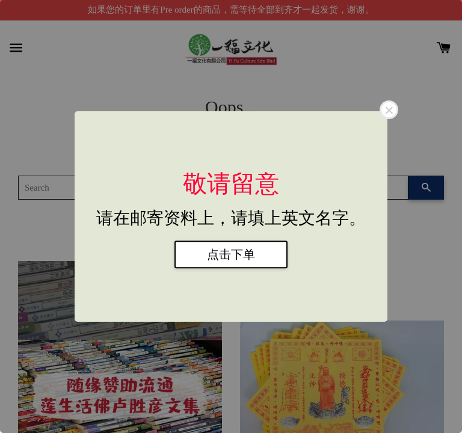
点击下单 (231, 254)
